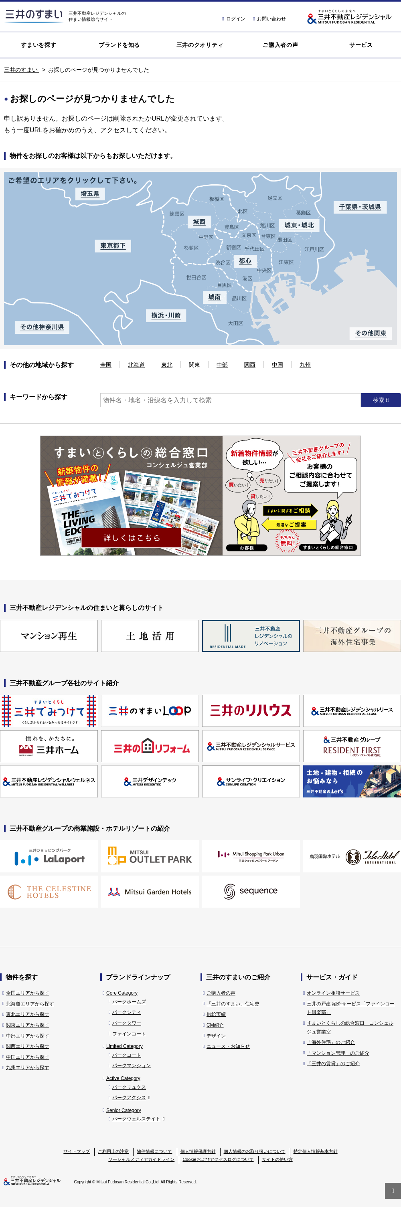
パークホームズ (129, 1002)
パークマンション (131, 1065)
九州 (305, 364)
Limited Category (124, 1046)
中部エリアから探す (27, 1036)
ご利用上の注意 (113, 1151)
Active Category (123, 1078)
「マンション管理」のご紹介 (338, 1053)
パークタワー (126, 1023)
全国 (105, 364)
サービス (361, 45)
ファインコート (129, 1034)
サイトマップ (76, 1151)
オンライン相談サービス (333, 993)
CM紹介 (215, 1025)
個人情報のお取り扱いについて (255, 1151)
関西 (249, 364)
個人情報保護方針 (198, 1151)
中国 (277, 364)
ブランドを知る (119, 45)
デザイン (216, 1036)
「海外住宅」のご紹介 (331, 1042)
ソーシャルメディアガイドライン (141, 1159)
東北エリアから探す (27, 1014)
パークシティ (126, 1012)
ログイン (233, 19)
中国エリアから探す (27, 1057)
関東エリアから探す (27, 1025)
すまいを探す (38, 45)
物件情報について (154, 1151)
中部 (222, 364)
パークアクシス (131, 1097)
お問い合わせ (269, 19)
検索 (379, 400)
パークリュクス (129, 1087)
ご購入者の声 (280, 45)
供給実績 (216, 1014)
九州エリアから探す (27, 1067)
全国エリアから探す (27, 993)
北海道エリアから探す (30, 1004)
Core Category (122, 993)
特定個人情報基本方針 (316, 1151)
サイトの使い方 (277, 1159)
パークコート (126, 1055)
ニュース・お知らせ (228, 1046)
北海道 (136, 364)
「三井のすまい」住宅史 (233, 1004)
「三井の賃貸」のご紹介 (333, 1063)
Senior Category (123, 1110)
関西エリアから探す (27, 1046)
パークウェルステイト (138, 1119)
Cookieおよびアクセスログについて (217, 1159)
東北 (166, 364)
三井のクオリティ (200, 45)
